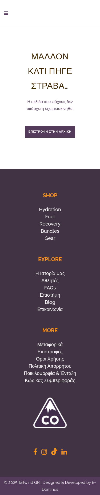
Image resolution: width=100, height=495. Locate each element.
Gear (50, 238)
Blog (50, 302)
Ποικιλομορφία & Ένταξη (50, 373)
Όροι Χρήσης (50, 359)
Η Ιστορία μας (50, 273)
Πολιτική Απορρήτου (50, 366)
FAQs (50, 288)
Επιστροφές (50, 351)
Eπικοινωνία (50, 309)
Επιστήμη (50, 295)
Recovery (50, 224)
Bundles (50, 231)
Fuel (50, 216)
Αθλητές (50, 280)
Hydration (50, 209)
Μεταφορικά (50, 344)
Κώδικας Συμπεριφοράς (50, 380)
